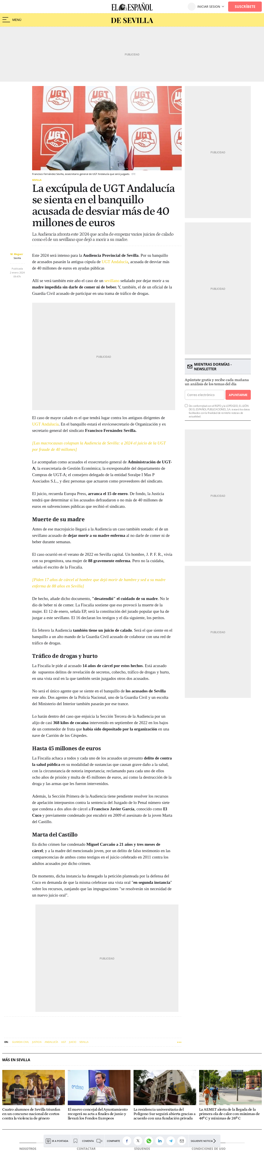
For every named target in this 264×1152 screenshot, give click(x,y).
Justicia (37, 1042)
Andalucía (51, 1042)
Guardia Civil (20, 1042)
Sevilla (37, 179)
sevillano (111, 280)
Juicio (72, 1042)
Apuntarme (238, 395)
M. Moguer (16, 254)
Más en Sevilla (16, 1060)
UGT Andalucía (115, 261)
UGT (63, 1042)
